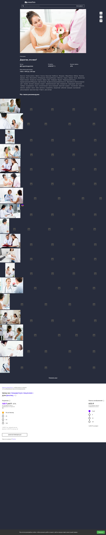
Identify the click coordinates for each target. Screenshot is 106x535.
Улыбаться (55, 76)
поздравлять (49, 87)
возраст (42, 84)
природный (71, 84)
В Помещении (41, 78)
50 (6, 476)
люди (36, 85)
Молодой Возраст (51, 78)
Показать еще (53, 434)
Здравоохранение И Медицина (28, 82)
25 (6, 473)
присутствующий (53, 85)
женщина (37, 84)
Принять (100, 532)
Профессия (33, 80)
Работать (60, 78)
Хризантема (81, 78)
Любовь (76, 76)
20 (93, 478)
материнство (63, 84)
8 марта (41, 89)
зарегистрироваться (14, 491)
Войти (14, 496)
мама (58, 84)
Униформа (54, 80)
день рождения (24, 89)
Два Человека (42, 82)
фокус (33, 87)
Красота (22, 76)
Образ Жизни (69, 76)
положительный (43, 85)
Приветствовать (24, 80)
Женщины (61, 76)
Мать (27, 78)
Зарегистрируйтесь (7, 444)
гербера (22, 85)
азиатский (62, 85)
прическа (42, 87)
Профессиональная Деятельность (56, 82)
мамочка (22, 87)
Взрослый (48, 76)
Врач (49, 80)
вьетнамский (76, 87)
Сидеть (66, 78)
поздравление (30, 85)
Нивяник (71, 78)
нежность (81, 85)
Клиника (39, 80)
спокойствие (74, 85)
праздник (69, 87)
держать (28, 87)
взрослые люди (34, 89)
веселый (31, 84)
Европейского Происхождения (75, 82)
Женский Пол (33, 78)
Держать (22, 78)
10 (10, 469)
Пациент (60, 80)
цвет (21, 84)
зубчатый (63, 87)
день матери (48, 89)
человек (26, 84)
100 (7, 480)
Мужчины (81, 76)
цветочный (79, 84)
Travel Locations (30, 76)
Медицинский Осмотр (69, 80)
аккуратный (57, 87)
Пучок (75, 78)
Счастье (42, 76)
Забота (37, 76)
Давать (45, 80)
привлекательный (51, 84)
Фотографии (79, 6)
